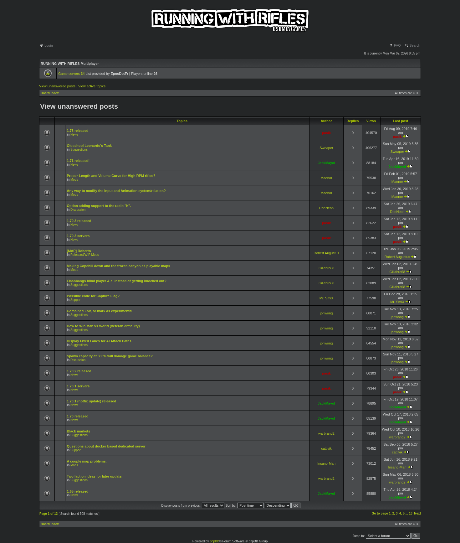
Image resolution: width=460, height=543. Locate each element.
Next (417, 513)
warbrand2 (326, 433)
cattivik (326, 448)
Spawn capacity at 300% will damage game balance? (110, 356)
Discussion (77, 209)
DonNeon (326, 208)
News (74, 134)
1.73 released (77, 130)
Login (46, 45)
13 (410, 513)
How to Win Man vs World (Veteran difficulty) (103, 326)
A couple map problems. (86, 461)
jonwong (326, 313)
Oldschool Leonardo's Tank (89, 145)
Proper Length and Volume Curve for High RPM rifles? (111, 176)
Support (75, 300)
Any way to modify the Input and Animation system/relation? (116, 191)
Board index (50, 93)
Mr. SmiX (326, 298)
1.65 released (77, 491)
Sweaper (326, 148)
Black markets (78, 431)
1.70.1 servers (78, 386)
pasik (326, 133)
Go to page (380, 513)
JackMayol (326, 163)
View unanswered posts (57, 86)
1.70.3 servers (78, 236)
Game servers (71, 73)
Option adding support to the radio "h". (99, 206)
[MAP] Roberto (79, 251)
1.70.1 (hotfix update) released (91, 401)
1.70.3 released (79, 221)
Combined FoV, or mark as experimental (99, 311)
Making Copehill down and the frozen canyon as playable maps (118, 266)
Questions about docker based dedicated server (106, 446)
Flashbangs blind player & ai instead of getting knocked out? (116, 281)
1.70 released (77, 416)
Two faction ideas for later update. (94, 476)
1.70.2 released (79, 371)
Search (412, 45)
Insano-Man (326, 463)
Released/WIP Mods (84, 254)
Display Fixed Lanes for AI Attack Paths (99, 341)
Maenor (326, 178)
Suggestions (79, 149)
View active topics (91, 86)
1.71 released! (78, 161)
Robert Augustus (326, 253)
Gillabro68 (326, 268)
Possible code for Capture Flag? (93, 296)
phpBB (214, 541)
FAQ (395, 45)
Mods (74, 179)
